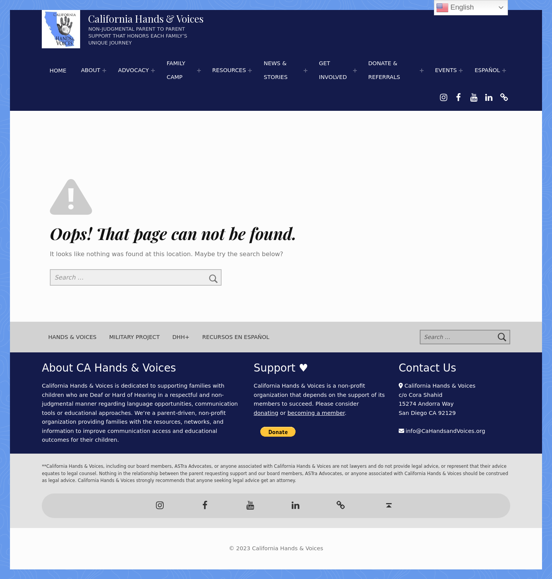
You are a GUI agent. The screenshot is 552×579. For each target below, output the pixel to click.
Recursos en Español (235, 337)
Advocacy (133, 70)
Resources (229, 70)
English (455, 8)
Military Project (134, 337)
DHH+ (180, 337)
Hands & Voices (72, 337)
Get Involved (333, 70)
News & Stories (276, 70)
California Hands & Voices (146, 18)
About (90, 70)
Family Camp (176, 70)
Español (487, 70)
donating (266, 413)
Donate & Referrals (384, 70)
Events (446, 70)
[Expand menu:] (104, 70)
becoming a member (316, 413)
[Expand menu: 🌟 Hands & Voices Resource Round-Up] (250, 70)
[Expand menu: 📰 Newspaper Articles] (305, 70)
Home (57, 70)
